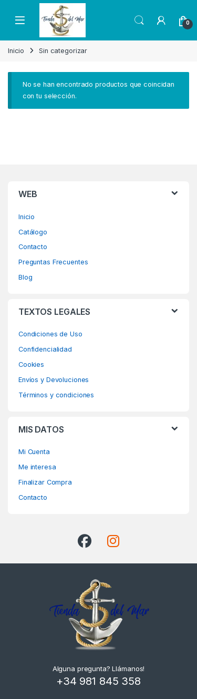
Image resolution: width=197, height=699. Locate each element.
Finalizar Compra (45, 482)
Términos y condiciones (56, 395)
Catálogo (32, 232)
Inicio (16, 51)
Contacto (32, 247)
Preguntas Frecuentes (53, 262)
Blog (25, 277)
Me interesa (37, 467)
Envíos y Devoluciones (53, 380)
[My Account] (161, 20)
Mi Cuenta (34, 452)
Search (139, 20)
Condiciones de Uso (50, 334)
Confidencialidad (45, 349)
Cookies (31, 364)
